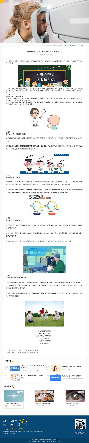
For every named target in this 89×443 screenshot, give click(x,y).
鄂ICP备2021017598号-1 (38, 439)
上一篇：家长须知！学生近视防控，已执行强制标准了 (22, 350)
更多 (84, 386)
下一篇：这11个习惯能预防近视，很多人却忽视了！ (22, 352)
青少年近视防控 (47, 45)
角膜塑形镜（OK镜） (58, 45)
